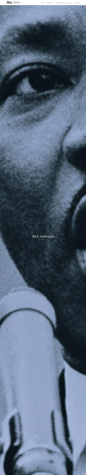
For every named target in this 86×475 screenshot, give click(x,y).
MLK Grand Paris (59, 2)
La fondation (49, 2)
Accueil (43, 2)
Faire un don (77, 2)
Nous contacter (69, 2)
